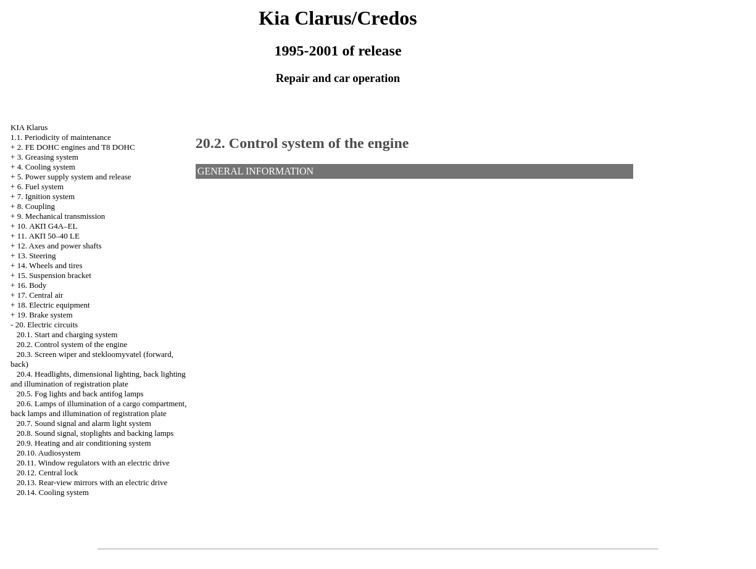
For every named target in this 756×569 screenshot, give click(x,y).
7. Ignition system (46, 196)
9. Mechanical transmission (61, 216)
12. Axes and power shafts (59, 245)
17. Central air (40, 295)
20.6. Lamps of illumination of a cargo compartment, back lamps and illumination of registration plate (98, 408)
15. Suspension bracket (54, 275)
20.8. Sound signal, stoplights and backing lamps (95, 433)
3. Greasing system (47, 157)
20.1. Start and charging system (67, 334)
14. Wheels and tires (50, 265)
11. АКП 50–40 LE (48, 235)
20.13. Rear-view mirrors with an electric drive (92, 482)
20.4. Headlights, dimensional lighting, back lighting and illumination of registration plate (98, 378)
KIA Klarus (29, 127)
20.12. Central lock (47, 472)
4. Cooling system (46, 166)
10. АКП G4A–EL (47, 226)
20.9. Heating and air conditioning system (84, 443)
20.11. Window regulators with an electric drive (93, 462)
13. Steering (36, 255)
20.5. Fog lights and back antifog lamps (80, 393)
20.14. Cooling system (53, 492)
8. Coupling (36, 206)
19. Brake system (45, 314)
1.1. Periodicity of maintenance (60, 137)
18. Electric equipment (53, 304)
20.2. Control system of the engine (72, 344)
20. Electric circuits (46, 324)
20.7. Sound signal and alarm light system (84, 423)
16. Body (32, 285)
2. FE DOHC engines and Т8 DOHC (76, 147)
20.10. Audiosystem (49, 452)
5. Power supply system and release (74, 176)
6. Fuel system (40, 186)
